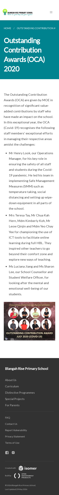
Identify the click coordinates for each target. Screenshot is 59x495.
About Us (10, 380)
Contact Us (11, 423)
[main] (29, 189)
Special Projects (15, 399)
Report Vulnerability (16, 430)
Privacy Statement (15, 436)
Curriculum (12, 386)
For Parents (12, 405)
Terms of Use (12, 442)
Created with (23, 468)
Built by (22, 475)
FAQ (7, 417)
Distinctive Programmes (20, 392)
